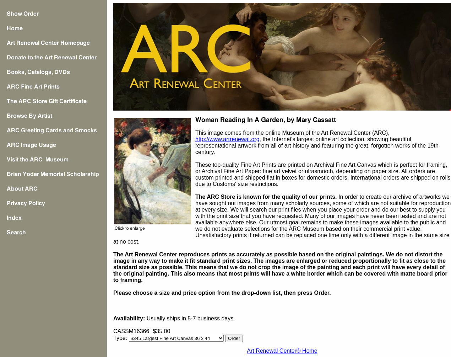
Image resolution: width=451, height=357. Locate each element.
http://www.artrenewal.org (227, 139)
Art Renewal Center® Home (282, 351)
